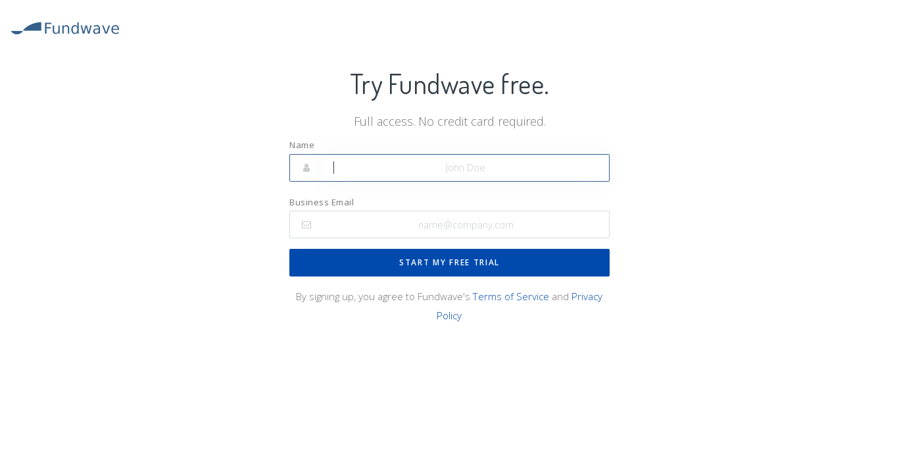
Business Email (321, 202)
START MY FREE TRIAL (449, 262)
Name (301, 145)
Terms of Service (511, 296)
